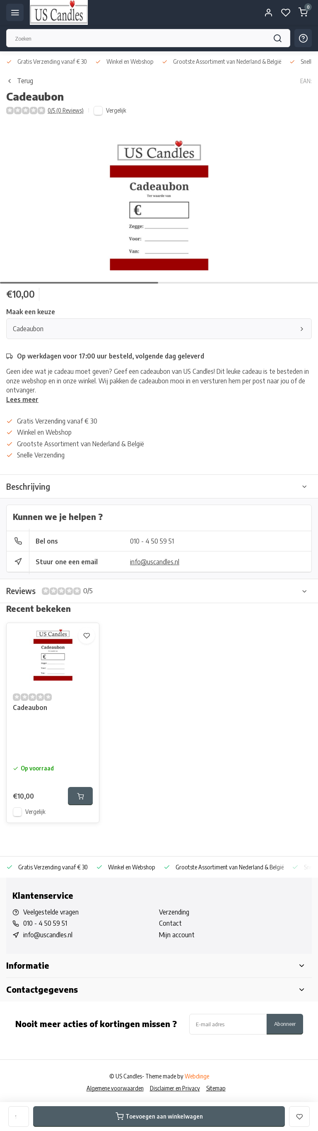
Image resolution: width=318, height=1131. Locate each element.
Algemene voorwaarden (115, 1088)
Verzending (174, 912)
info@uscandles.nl (154, 562)
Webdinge (197, 1076)
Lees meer (22, 399)
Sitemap (216, 1088)
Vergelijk (116, 110)
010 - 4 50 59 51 (152, 541)
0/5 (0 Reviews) (66, 110)
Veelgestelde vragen (51, 912)
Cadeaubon (159, 329)
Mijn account (177, 935)
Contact (170, 923)
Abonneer (285, 1023)
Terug (19, 81)
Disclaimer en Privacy (175, 1088)
